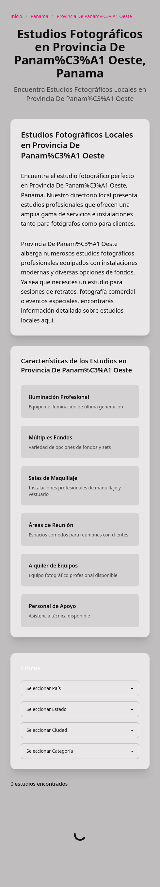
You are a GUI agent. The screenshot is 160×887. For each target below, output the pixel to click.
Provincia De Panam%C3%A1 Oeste (94, 16)
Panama (39, 16)
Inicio (16, 16)
